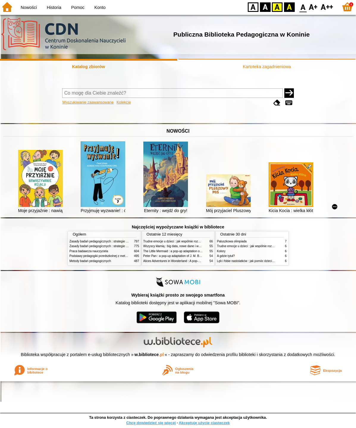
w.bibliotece (149, 354)
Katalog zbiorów (88, 66)
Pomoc (77, 7)
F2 (327, 6)
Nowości (29, 7)
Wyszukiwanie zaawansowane (88, 102)
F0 (303, 6)
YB (277, 6)
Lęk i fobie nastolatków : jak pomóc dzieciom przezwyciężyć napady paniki (266, 261)
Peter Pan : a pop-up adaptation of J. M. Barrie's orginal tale (183, 256)
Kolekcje (124, 102)
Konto (100, 7)
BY (289, 6)
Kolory (221, 251)
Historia (54, 7)
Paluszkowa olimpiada (232, 241)
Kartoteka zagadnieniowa (267, 66)
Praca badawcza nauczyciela (89, 251)
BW (265, 6)
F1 (313, 6)
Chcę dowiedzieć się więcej (150, 423)
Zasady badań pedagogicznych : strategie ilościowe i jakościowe (112, 241)
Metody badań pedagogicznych (90, 261)
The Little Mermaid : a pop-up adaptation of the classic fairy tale (185, 251)
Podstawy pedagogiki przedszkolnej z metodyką (101, 256)
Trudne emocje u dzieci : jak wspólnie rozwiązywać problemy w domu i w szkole (196, 241)
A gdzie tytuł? (226, 256)
